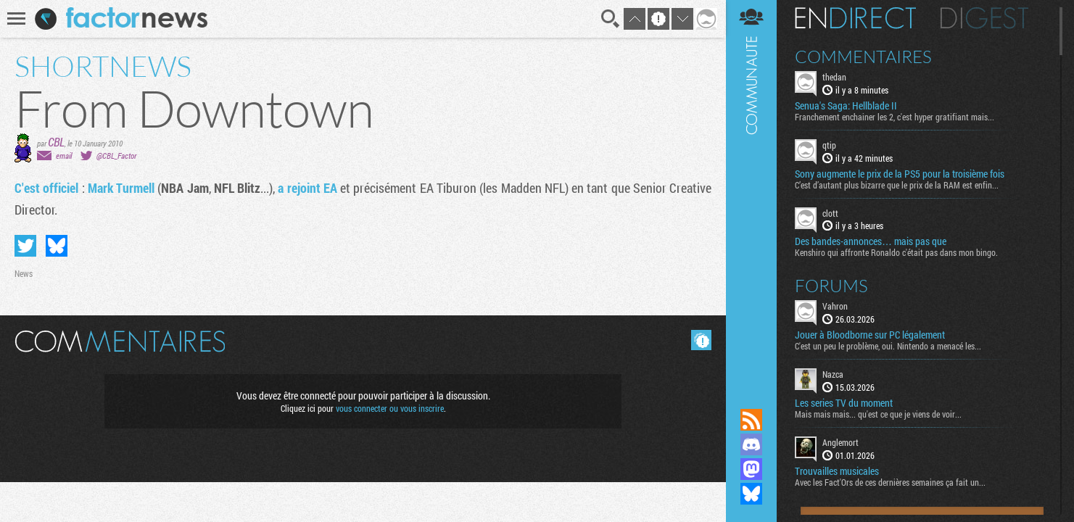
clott (830, 213)
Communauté (751, 190)
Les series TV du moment (844, 403)
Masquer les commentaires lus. (701, 340)
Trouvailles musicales (837, 471)
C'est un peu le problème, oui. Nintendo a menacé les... (888, 346)
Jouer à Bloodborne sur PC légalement (870, 335)
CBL (56, 141)
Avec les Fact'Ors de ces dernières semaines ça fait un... (890, 482)
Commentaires (863, 56)
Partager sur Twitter (25, 246)
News (24, 273)
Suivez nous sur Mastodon (751, 469)
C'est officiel (46, 187)
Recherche (610, 19)
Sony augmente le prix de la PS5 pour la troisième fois (899, 174)
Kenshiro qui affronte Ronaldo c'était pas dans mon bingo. (896, 252)
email (64, 155)
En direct (855, 18)
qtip (829, 145)
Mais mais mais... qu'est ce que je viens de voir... (878, 414)
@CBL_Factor (116, 155)
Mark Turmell (121, 187)
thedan (834, 77)
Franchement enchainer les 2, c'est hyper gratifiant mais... (894, 117)
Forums (831, 286)
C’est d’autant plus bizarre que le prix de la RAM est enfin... (897, 185)
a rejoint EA (307, 187)
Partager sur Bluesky (56, 246)
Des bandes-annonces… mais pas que (870, 241)
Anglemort (840, 442)
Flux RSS (751, 420)
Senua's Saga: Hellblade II (846, 106)
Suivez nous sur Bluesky (751, 494)
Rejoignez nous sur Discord (751, 444)
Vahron (835, 306)
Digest (984, 18)
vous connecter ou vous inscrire (390, 408)
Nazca (832, 374)
